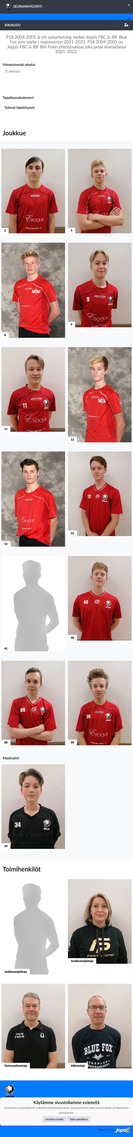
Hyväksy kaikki (54, 1119)
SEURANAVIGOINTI (69, 5)
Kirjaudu (66, 25)
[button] (33, 194)
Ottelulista (11, 85)
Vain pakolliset (79, 1119)
